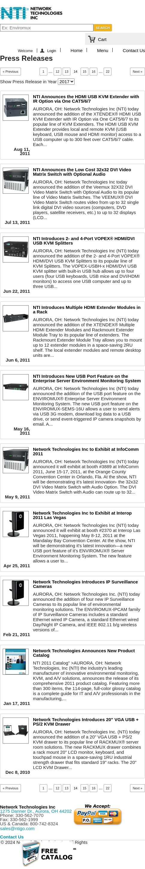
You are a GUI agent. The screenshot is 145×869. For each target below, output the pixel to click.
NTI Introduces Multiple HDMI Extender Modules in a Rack (87, 309)
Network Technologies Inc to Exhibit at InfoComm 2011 (86, 451)
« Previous (10, 71)
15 (84, 71)
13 (66, 71)
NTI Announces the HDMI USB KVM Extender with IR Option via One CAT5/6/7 (86, 99)
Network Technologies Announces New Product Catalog (84, 653)
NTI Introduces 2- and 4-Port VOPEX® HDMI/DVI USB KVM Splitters (84, 240)
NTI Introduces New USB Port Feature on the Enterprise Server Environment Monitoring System (87, 378)
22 (107, 71)
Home (77, 50)
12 (57, 71)
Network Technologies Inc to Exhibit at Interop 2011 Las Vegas (82, 515)
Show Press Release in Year (28, 81)
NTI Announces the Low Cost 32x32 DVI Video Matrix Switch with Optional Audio (82, 172)
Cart (102, 39)
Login (51, 51)
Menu (102, 50)
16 (93, 71)
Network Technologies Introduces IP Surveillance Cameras (85, 584)
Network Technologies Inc (27, 806)
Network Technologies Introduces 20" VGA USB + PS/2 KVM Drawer (86, 722)
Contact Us (134, 50)
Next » (137, 71)
